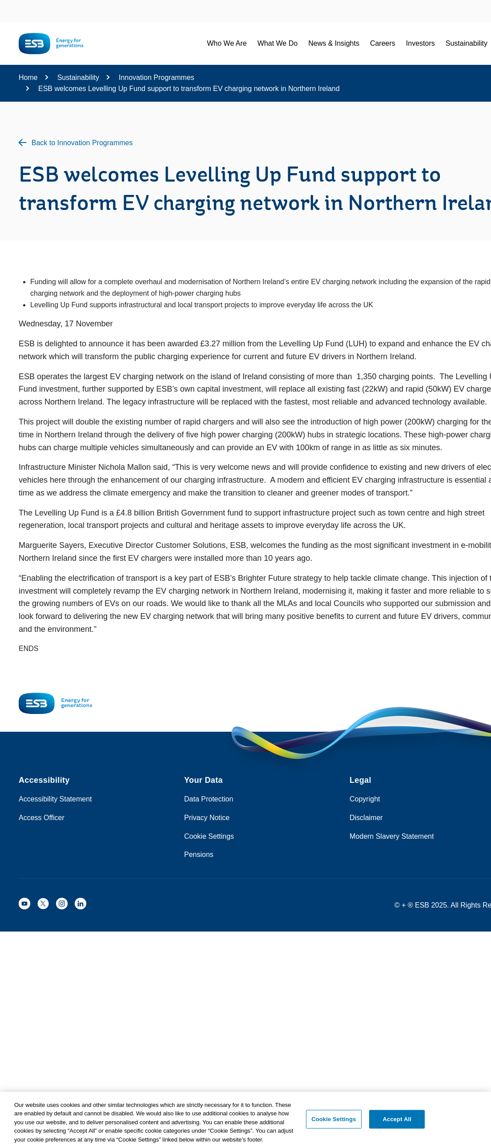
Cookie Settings (209, 836)
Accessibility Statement (55, 799)
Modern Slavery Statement (392, 836)
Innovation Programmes (156, 77)
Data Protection (208, 799)
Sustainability (78, 77)
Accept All (397, 1121)
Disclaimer (366, 817)
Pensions (198, 854)
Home (28, 77)
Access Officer (41, 817)
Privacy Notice (206, 817)
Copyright (365, 799)
